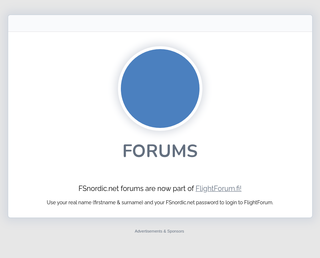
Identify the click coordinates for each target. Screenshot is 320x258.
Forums (160, 151)
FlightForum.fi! (219, 189)
